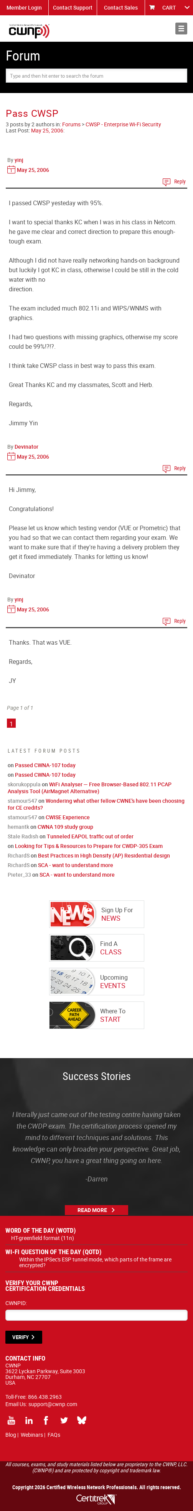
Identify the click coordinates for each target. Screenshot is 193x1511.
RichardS (19, 855)
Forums (71, 124)
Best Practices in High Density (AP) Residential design (104, 855)
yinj (19, 159)
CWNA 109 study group (65, 826)
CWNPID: (16, 1303)
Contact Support (72, 7)
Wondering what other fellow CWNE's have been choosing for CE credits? (96, 804)
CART (169, 7)
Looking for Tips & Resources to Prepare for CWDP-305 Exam (89, 845)
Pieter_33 (19, 874)
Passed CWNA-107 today (45, 765)
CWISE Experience (68, 817)
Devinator (26, 446)
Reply (180, 181)
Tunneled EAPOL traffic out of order (90, 836)
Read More (92, 1210)
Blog (10, 1434)
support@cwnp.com (52, 1404)
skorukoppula (24, 784)
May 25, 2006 (47, 130)
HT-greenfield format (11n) (42, 1237)
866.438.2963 (45, 1396)
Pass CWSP (32, 113)
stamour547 (22, 800)
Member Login (24, 7)
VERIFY (20, 1337)
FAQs (54, 1434)
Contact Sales (121, 7)
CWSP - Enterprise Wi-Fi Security (123, 124)
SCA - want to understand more (75, 865)
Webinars (32, 1434)
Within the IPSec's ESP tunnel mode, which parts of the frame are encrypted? (95, 1262)
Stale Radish (23, 836)
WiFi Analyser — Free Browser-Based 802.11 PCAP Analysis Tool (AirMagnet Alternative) (90, 788)
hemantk (18, 826)
